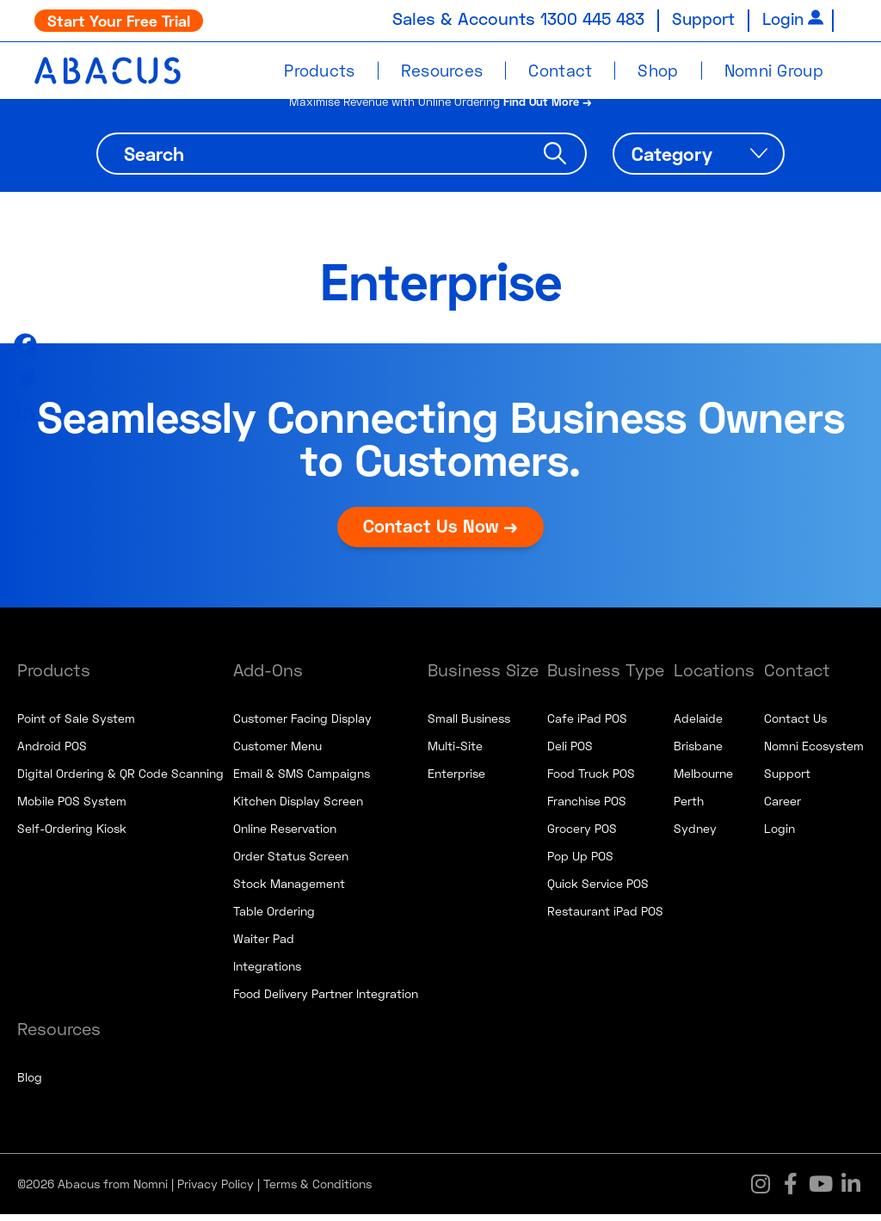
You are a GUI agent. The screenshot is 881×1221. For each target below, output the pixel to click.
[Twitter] (25, 378)
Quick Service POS (598, 890)
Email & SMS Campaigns (301, 780)
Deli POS (570, 752)
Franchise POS (586, 807)
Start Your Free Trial (118, 20)
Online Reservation (284, 835)
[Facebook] (25, 345)
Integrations (267, 972)
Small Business (469, 725)
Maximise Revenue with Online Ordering (441, 107)
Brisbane (698, 752)
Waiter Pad (263, 945)
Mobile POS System (71, 807)
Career (782, 807)
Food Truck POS (591, 780)
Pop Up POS (580, 862)
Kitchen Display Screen (298, 807)
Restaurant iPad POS (605, 917)
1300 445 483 (582, 18)
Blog (29, 1083)
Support (698, 18)
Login (781, 18)
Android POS (52, 752)
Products (319, 70)
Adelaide (698, 725)
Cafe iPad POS (587, 725)
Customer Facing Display (302, 725)
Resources (442, 70)
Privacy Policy (215, 1190)
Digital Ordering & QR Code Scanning (120, 780)
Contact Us (795, 725)
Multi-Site (455, 752)
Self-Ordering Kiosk (71, 835)
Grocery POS (582, 835)
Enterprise (456, 780)
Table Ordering (274, 917)
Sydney (695, 835)
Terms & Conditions (317, 1190)
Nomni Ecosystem (814, 752)
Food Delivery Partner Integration (325, 1000)
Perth (689, 807)
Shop (658, 70)
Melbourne (703, 780)
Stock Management (289, 890)
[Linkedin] (25, 412)
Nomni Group (773, 70)
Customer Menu (277, 752)
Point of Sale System (76, 725)
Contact (560, 70)
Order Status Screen (290, 862)
